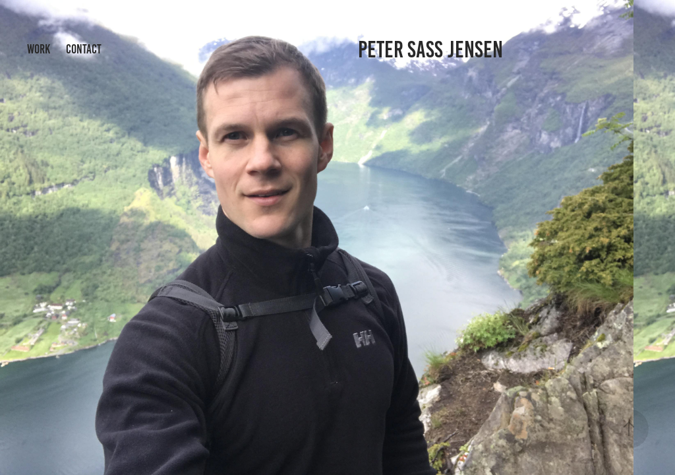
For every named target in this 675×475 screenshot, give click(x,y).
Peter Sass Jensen (430, 49)
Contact (84, 49)
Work (38, 49)
